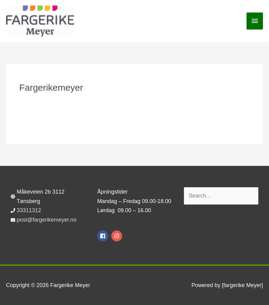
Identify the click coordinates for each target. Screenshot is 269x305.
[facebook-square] (103, 235)
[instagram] (117, 235)
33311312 (29, 210)
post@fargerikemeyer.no (46, 220)
